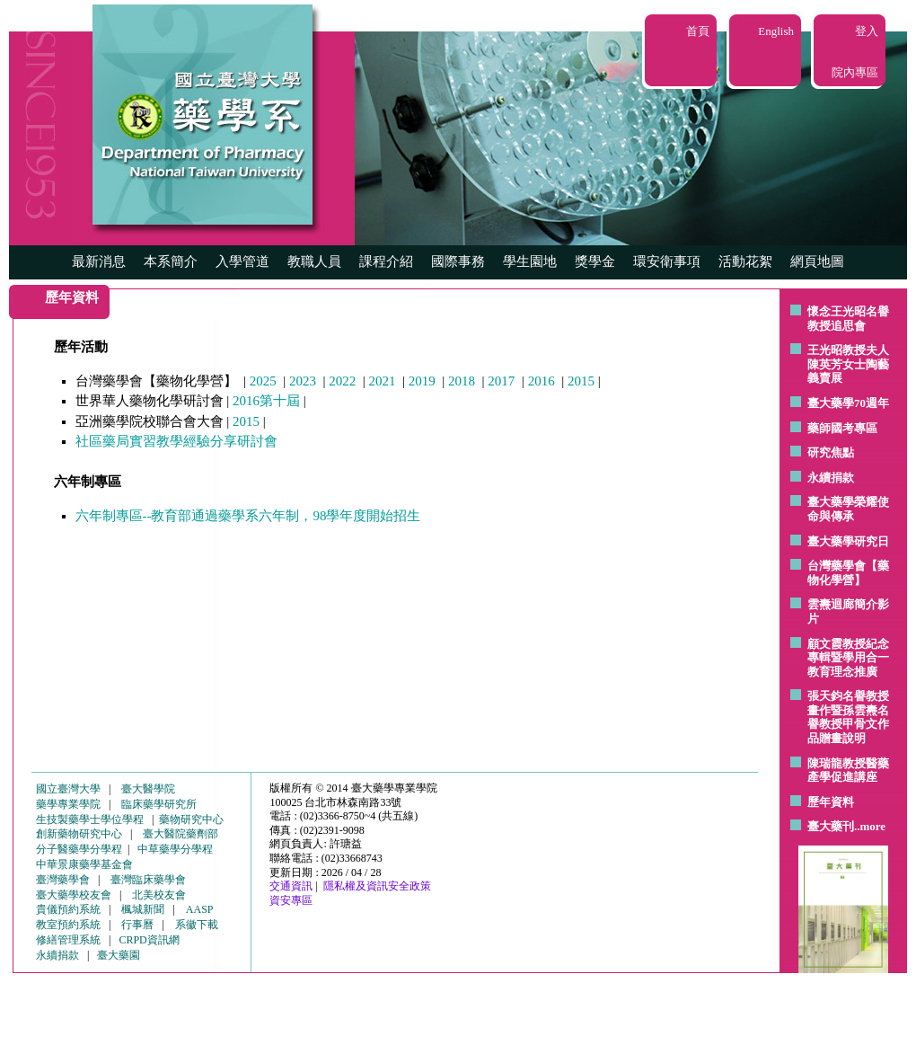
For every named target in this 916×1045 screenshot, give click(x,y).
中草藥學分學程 (175, 849)
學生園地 (530, 261)
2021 (382, 381)
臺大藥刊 (830, 826)
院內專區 (855, 72)
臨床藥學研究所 (159, 804)
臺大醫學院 (148, 789)
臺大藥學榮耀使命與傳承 (848, 509)
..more (869, 826)
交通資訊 (291, 886)
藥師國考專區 (842, 428)
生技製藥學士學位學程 (90, 819)
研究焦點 (830, 452)
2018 (461, 381)
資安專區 (291, 900)
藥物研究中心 (191, 819)
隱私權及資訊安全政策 (377, 886)
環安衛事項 (666, 261)
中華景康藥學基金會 (84, 864)
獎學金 (595, 261)
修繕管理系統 (68, 940)
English (776, 31)
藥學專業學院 (68, 804)
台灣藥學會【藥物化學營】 (848, 573)
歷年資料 (830, 802)
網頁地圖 (817, 261)
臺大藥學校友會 (73, 895)
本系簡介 (171, 261)
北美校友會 (159, 895)
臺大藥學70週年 (848, 403)
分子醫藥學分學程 (79, 849)
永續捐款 (830, 477)
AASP (200, 909)
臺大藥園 (118, 955)
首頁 (697, 31)
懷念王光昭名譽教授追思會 (848, 318)
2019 (422, 381)
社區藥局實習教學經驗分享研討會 (176, 441)
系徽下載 (196, 924)
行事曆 (137, 924)
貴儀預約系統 (68, 909)
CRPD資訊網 (149, 940)
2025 (263, 381)
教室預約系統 (68, 924)
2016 (541, 381)
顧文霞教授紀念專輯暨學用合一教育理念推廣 (848, 657)
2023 (302, 381)
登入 (866, 31)
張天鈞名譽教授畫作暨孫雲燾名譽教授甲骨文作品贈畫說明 (848, 717)
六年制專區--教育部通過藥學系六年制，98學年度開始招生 (248, 516)
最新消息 (99, 261)
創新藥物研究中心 (79, 834)
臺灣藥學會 (63, 879)
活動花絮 (745, 261)
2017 (501, 381)
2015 (581, 381)
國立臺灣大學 (68, 789)
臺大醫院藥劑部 (180, 834)
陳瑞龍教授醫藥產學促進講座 (848, 770)
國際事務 (458, 261)
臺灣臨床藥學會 (148, 879)
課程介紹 (386, 261)
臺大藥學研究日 (848, 541)
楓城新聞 (142, 909)
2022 (342, 381)
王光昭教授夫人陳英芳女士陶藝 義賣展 (848, 364)
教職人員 (314, 261)
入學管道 (242, 261)
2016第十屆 (266, 401)
